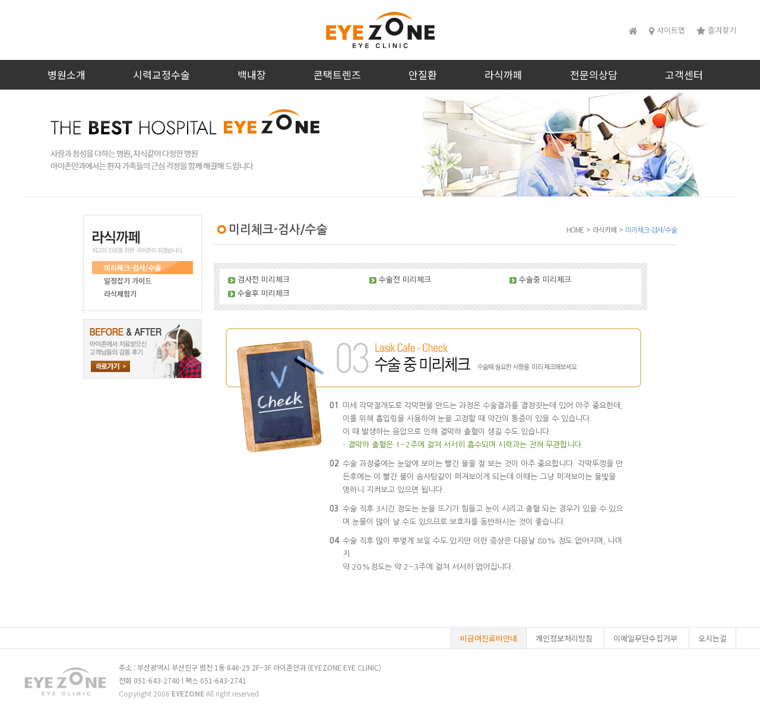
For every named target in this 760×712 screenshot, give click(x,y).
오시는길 (712, 638)
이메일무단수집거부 (645, 638)
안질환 (422, 74)
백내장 (252, 74)
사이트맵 (667, 30)
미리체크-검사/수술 (133, 267)
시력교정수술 (161, 74)
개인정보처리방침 (564, 638)
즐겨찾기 (716, 30)
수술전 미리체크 (405, 279)
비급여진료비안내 (488, 638)
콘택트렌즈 (337, 74)
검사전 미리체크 (264, 279)
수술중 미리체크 (545, 279)
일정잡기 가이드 (127, 280)
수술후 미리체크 (264, 292)
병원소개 (67, 74)
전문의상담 (594, 74)
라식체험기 (120, 293)
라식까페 (503, 74)
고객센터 (684, 74)
